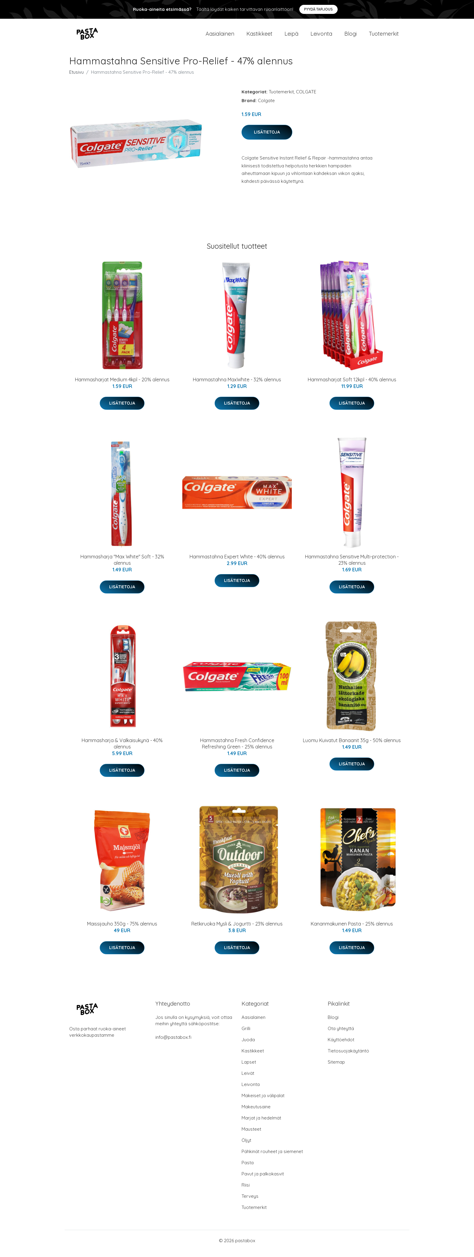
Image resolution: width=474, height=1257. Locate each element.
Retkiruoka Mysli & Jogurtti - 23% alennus (237, 930)
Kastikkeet (259, 36)
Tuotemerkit (384, 36)
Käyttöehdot (341, 1046)
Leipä (291, 36)
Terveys (250, 1202)
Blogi (350, 36)
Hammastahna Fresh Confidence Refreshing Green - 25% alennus (237, 749)
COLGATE (306, 98)
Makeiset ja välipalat (263, 1101)
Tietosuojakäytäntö (348, 1057)
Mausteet (251, 1135)
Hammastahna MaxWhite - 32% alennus (237, 386)
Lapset (249, 1068)
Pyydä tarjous (318, 9)
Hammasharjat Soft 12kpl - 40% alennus (352, 386)
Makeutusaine (256, 1113)
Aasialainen (220, 36)
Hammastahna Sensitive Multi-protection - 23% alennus (352, 566)
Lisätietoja (267, 138)
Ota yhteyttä (341, 1034)
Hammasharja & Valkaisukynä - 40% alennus (122, 749)
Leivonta (321, 36)
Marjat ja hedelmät (261, 1124)
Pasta (248, 1168)
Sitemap (336, 1068)
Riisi (246, 1191)
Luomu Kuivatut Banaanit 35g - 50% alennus (352, 746)
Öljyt (246, 1146)
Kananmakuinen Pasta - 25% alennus (352, 930)
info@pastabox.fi (173, 1043)
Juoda (248, 1046)
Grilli (246, 1034)
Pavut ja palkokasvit (263, 1180)
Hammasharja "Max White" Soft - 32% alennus (122, 566)
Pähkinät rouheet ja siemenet (272, 1157)
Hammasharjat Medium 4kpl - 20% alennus (122, 386)
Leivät (248, 1079)
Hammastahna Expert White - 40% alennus (237, 563)
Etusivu (76, 78)
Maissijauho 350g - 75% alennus (122, 930)
